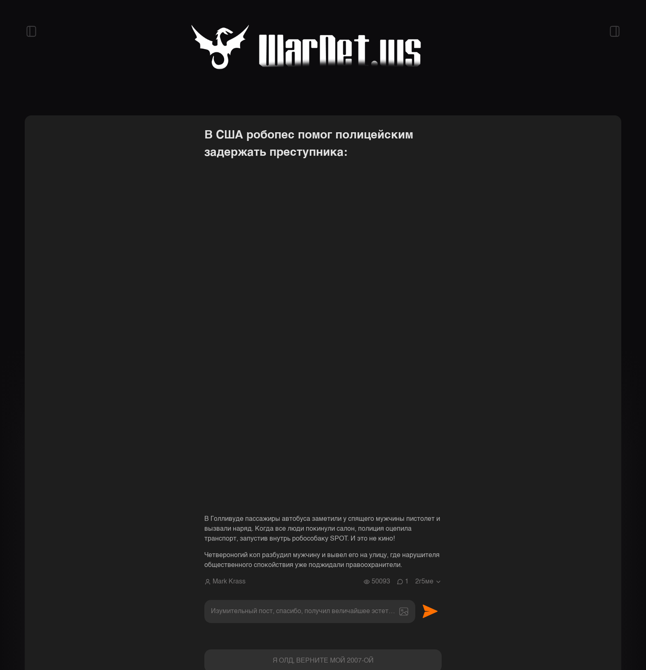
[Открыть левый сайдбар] (31, 31)
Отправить (430, 611)
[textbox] (309, 611)
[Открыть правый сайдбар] (614, 31)
